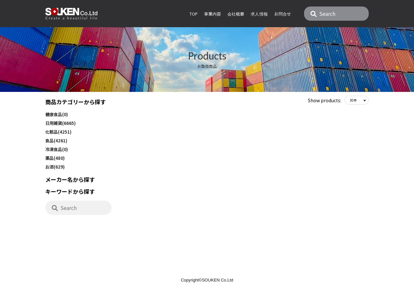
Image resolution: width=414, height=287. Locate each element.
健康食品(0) (56, 114)
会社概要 (235, 14)
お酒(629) (55, 167)
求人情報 (259, 14)
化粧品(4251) (58, 132)
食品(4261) (56, 141)
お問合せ (282, 14)
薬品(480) (55, 158)
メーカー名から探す (70, 179)
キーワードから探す (70, 191)
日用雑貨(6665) (60, 123)
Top (194, 14)
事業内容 (212, 14)
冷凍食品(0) (56, 149)
